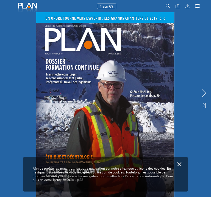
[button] (168, 6)
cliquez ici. (63, 180)
